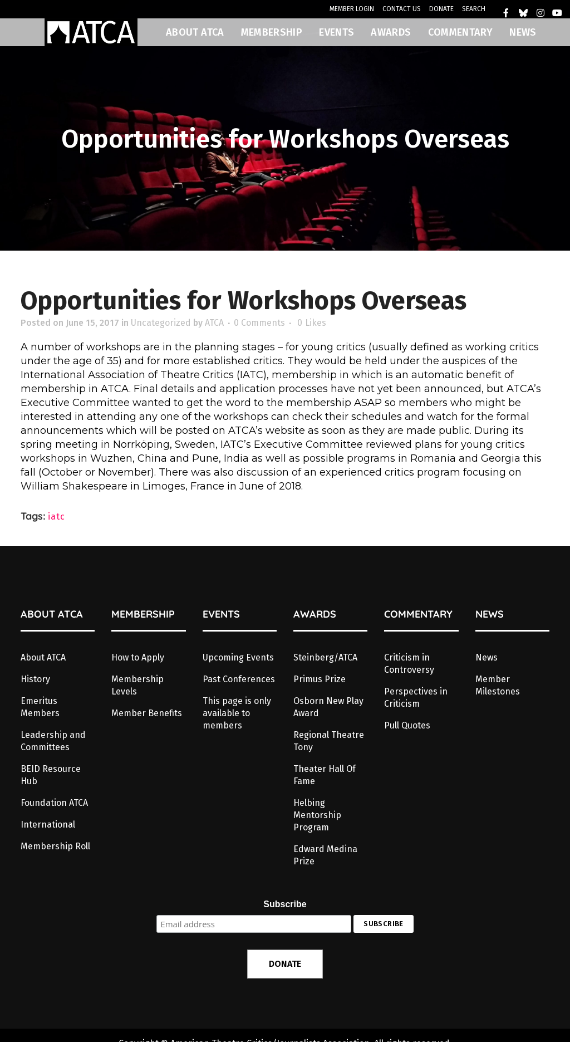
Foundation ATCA (54, 803)
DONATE (441, 9)
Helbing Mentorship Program (317, 815)
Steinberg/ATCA (325, 657)
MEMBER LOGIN (352, 9)
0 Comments (259, 322)
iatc (56, 516)
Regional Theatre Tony (328, 741)
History (35, 679)
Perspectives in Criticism (416, 697)
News (486, 657)
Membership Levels (137, 685)
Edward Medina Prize (325, 855)
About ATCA (43, 657)
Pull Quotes (407, 725)
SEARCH (473, 9)
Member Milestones (497, 685)
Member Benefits (146, 713)
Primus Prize (319, 679)
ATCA (214, 322)
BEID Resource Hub (51, 775)
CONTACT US (401, 9)
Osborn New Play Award (328, 707)
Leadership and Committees (53, 741)
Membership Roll (55, 846)
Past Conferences (239, 679)
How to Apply (137, 657)
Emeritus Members (40, 707)
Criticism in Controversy (409, 663)
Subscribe (284, 904)
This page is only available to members (237, 713)
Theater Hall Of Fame (324, 775)
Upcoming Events (238, 657)
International (48, 824)
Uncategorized (161, 322)
